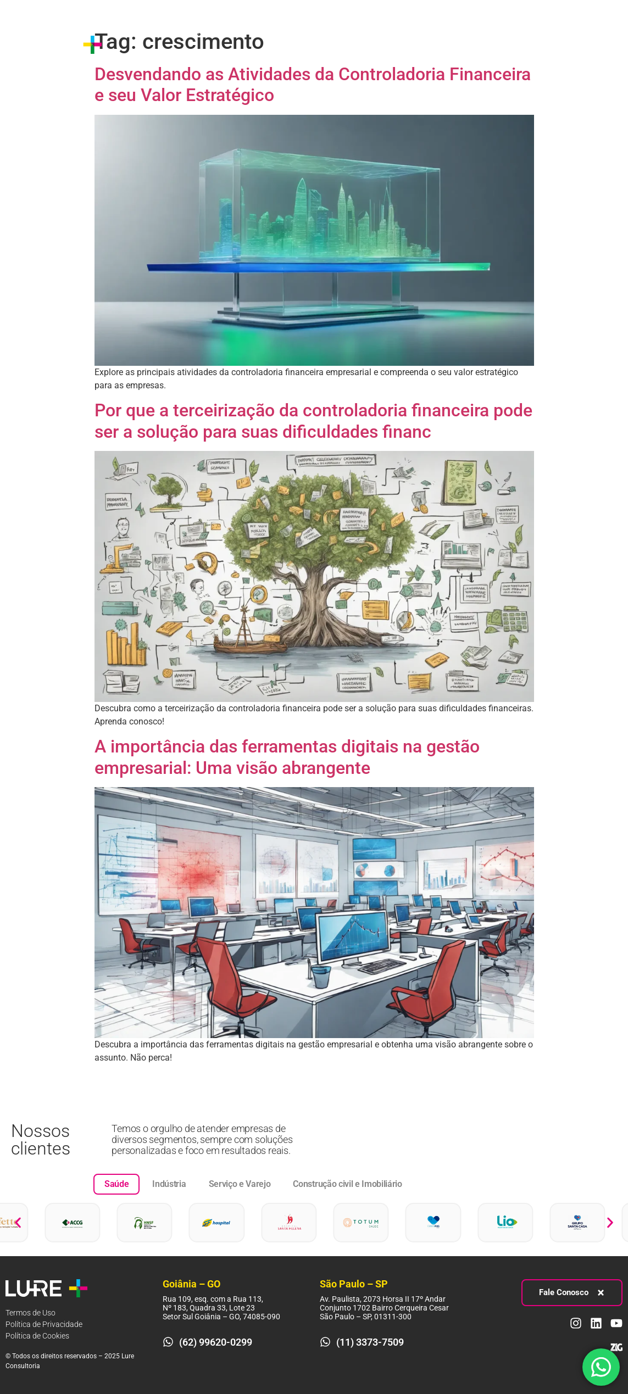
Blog (118, 57)
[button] (18, 1223)
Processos (264, 32)
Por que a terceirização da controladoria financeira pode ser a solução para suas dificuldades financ (313, 421)
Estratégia (192, 32)
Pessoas (332, 32)
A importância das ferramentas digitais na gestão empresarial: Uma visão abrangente (287, 757)
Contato (160, 57)
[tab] (116, 1184)
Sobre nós (129, 31)
